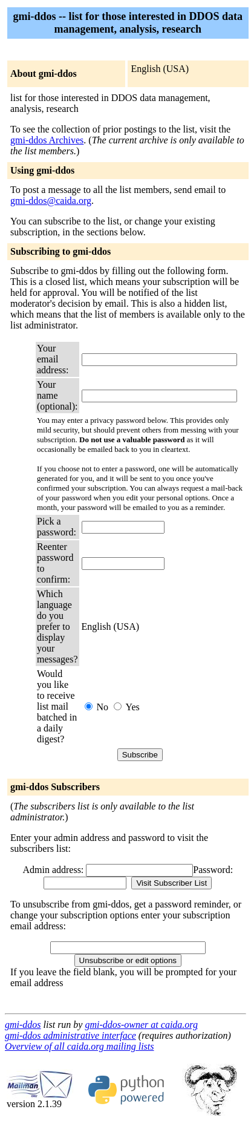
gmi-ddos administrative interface (70, 1035)
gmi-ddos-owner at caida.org (141, 1024)
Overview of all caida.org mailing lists (79, 1046)
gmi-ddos (23, 1024)
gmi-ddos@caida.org (50, 200)
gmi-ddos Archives (46, 140)
